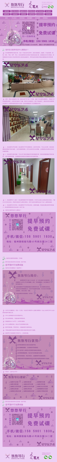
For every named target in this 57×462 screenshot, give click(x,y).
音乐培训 (22, 18)
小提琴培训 (32, 14)
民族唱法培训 (23, 11)
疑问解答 (29, 18)
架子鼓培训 (40, 11)
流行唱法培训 (15, 11)
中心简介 (14, 18)
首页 (6, 18)
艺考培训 (48, 14)
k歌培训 (7, 11)
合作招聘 (37, 18)
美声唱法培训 (31, 11)
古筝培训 (23, 14)
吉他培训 (15, 14)
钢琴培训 (6, 14)
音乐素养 (48, 11)
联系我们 (45, 18)
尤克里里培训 (40, 14)
